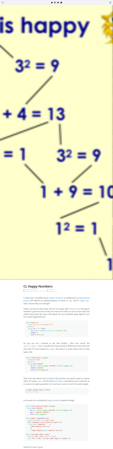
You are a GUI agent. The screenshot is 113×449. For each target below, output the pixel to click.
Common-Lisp (52, 291)
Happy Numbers (56, 298)
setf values (58, 380)
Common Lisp (41, 291)
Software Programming (30, 291)
